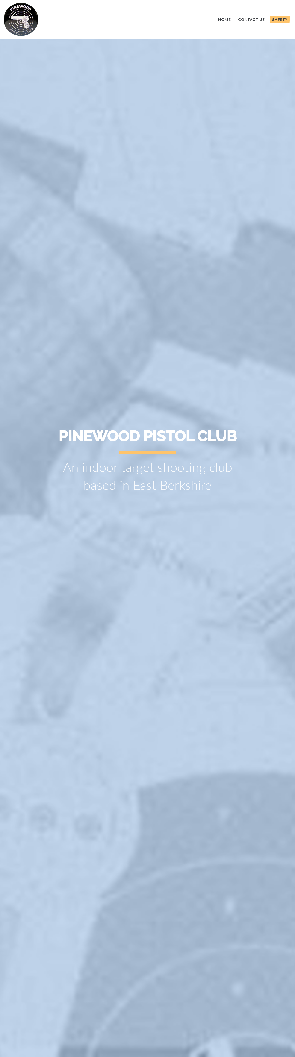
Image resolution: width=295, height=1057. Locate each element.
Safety (280, 19)
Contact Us (251, 19)
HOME (224, 19)
